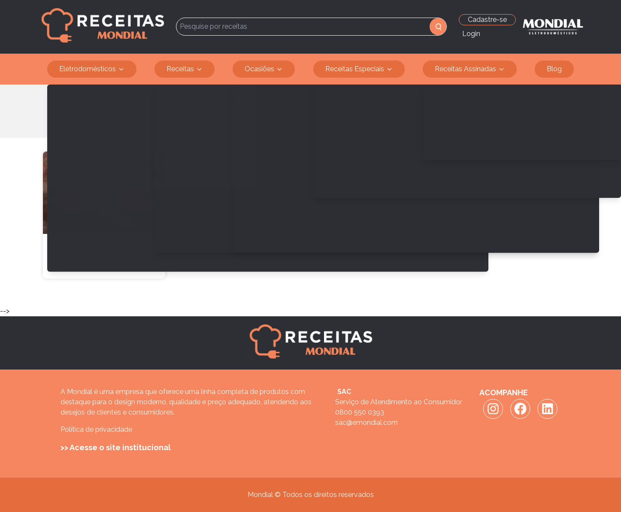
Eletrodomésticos (91, 69)
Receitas (185, 69)
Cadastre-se (487, 19)
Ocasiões (264, 69)
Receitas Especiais (359, 69)
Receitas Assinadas (470, 69)
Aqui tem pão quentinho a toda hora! (97, 252)
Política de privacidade (96, 429)
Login (471, 34)
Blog (554, 69)
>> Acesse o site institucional (116, 447)
